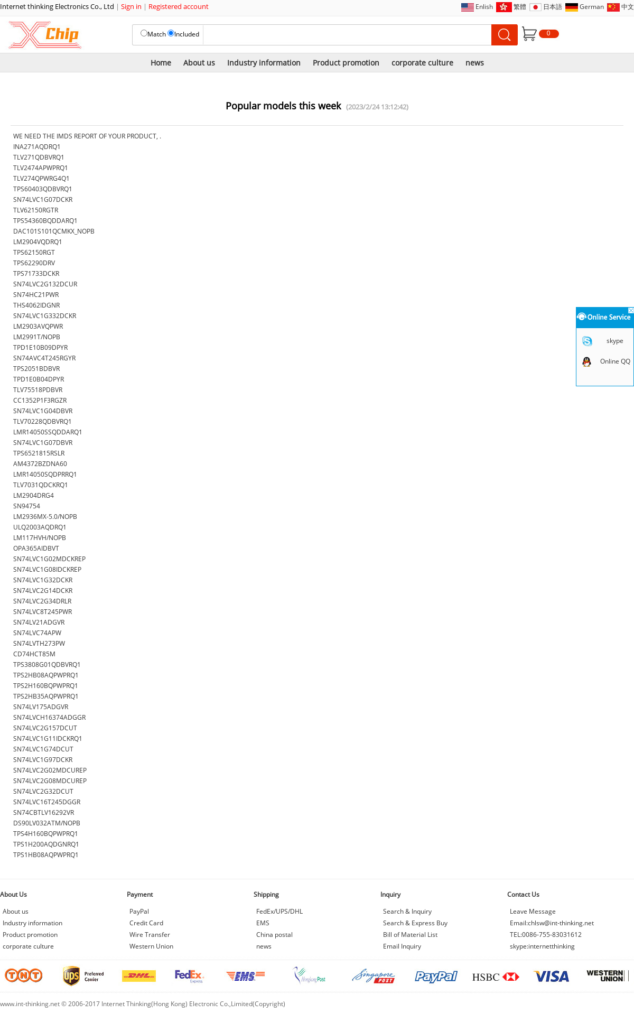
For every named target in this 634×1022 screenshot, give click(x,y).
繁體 (520, 6)
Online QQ (615, 361)
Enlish (484, 6)
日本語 (552, 6)
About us (199, 63)
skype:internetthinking (542, 946)
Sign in (131, 6)
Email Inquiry (402, 946)
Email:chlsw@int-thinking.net (552, 922)
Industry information (264, 63)
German (592, 6)
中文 (627, 6)
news (474, 63)
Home (161, 63)
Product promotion (346, 63)
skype (615, 340)
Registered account (178, 6)
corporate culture (422, 63)
